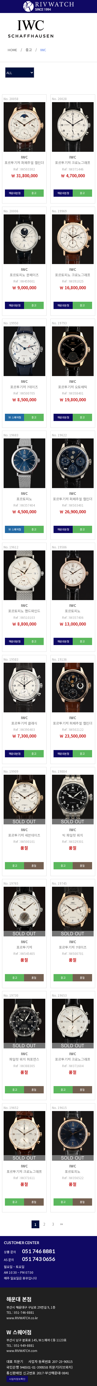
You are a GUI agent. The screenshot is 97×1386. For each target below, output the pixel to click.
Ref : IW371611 (24, 1177)
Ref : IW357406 (73, 617)
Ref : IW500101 (24, 841)
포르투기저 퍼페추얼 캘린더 (24, 162)
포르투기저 (24, 947)
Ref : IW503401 (73, 505)
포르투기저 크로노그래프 (72, 162)
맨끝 (62, 1224)
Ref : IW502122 (73, 729)
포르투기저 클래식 (24, 723)
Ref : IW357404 (24, 505)
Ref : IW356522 (73, 1177)
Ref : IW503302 (24, 169)
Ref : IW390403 (24, 729)
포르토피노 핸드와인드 (24, 610)
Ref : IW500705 (24, 393)
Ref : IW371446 (73, 169)
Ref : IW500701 (73, 953)
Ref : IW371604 (73, 1065)
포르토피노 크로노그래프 (72, 274)
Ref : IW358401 (73, 393)
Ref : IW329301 (73, 841)
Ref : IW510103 (24, 617)
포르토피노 (24, 498)
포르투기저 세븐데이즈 (24, 835)
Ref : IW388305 (24, 1065)
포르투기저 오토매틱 (72, 386)
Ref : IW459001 (24, 281)
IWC (43, 49)
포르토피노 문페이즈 (24, 274)
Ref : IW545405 (24, 953)
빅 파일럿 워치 (72, 835)
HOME (12, 49)
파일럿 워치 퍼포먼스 (24, 1059)
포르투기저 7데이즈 (24, 386)
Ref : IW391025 (73, 281)
